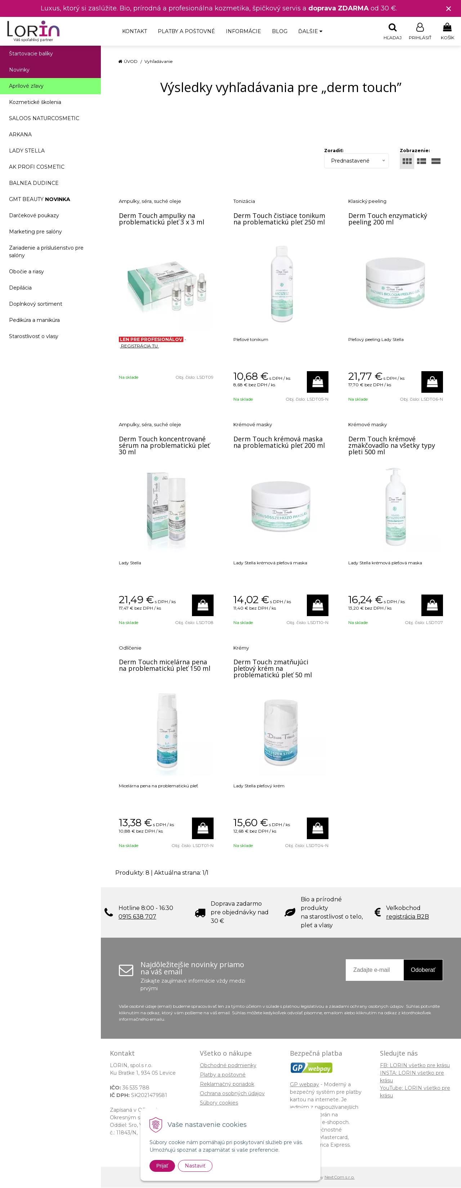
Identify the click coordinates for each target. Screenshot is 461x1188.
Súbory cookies (219, 1103)
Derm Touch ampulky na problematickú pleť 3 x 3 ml (161, 219)
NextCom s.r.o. (340, 1177)
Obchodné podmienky (228, 1065)
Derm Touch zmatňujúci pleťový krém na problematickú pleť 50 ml (272, 668)
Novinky (19, 70)
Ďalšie (310, 31)
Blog (279, 31)
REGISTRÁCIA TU (139, 346)
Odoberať (423, 970)
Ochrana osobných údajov (232, 1094)
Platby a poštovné (186, 31)
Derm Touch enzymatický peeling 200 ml (387, 219)
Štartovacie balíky (31, 54)
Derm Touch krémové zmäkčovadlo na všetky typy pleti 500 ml (391, 445)
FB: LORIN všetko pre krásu (415, 1065)
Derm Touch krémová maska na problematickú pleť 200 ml (279, 442)
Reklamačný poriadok (227, 1084)
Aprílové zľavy (26, 86)
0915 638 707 (137, 917)
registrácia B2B (407, 917)
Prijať (162, 1166)
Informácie (243, 31)
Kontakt (134, 31)
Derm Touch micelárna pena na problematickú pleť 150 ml (164, 665)
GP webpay (304, 1085)
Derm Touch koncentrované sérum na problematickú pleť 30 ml (164, 445)
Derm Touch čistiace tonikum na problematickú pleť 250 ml (279, 219)
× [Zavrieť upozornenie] (449, 8)
